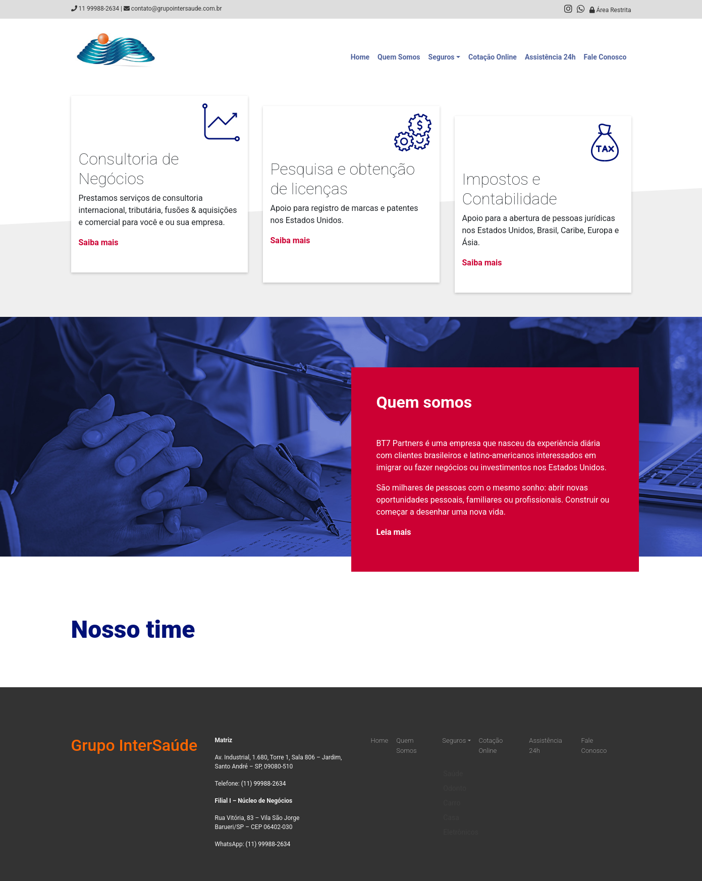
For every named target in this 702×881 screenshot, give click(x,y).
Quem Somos (398, 57)
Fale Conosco (605, 57)
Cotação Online (492, 57)
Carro (451, 796)
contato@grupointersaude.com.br (176, 8)
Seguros (441, 57)
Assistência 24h (550, 57)
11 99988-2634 (98, 8)
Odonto (454, 781)
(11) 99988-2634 (263, 783)
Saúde (453, 766)
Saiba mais (99, 242)
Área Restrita (610, 10)
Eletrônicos (460, 825)
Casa (451, 810)
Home (360, 57)
